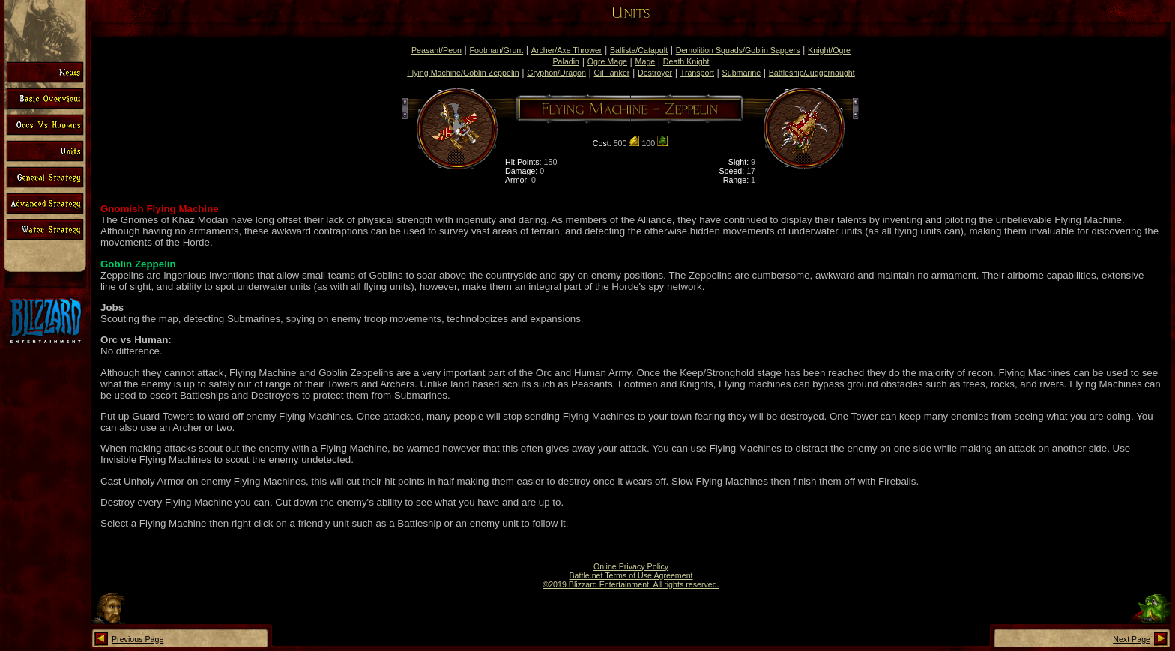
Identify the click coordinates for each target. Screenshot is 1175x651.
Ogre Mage (607, 61)
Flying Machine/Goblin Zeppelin (463, 72)
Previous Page (137, 639)
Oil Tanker (612, 72)
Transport (697, 72)
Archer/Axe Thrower (566, 50)
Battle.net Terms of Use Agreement (630, 575)
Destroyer (655, 72)
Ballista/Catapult (639, 50)
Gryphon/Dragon (556, 72)
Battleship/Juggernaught (812, 72)
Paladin (566, 61)
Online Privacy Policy (630, 566)
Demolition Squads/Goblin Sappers (738, 50)
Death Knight (686, 61)
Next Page (1131, 639)
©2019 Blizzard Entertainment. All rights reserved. (631, 584)
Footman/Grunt (497, 50)
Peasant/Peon (436, 50)
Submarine (741, 72)
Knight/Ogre (829, 50)
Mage (645, 61)
